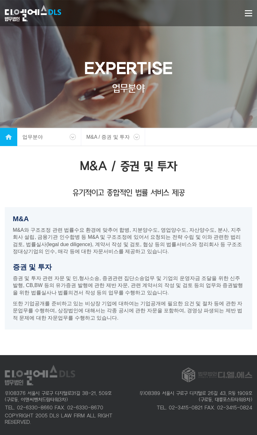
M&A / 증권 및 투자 (108, 137)
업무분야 (32, 137)
